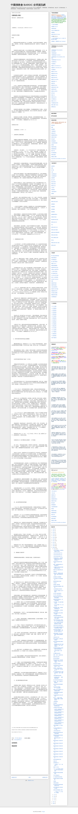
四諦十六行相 (56, 767)
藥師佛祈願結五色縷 (57, 581)
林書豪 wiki (53, 495)
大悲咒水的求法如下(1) (57, 556)
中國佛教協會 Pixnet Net (56, 59)
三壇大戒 (53, 493)
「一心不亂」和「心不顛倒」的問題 (58, 792)
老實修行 (55, 571)
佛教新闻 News (54, 85)
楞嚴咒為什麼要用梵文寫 (58, 569)
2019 (54, 532)
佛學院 (52, 144)
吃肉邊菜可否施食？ (57, 663)
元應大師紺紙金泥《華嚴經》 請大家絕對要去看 (58, 620)
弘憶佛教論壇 (53, 173)
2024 (54, 530)
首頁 (30, 777)
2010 (54, 544)
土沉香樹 (59, 480)
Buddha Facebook (54, 279)
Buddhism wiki (54, 350)
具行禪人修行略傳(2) (57, 593)
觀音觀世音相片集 (54, 219)
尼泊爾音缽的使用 (56, 653)
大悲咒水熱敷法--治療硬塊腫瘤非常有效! (58, 551)
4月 (54, 798)
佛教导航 (53, 83)
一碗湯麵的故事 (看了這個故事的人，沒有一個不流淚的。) (58, 645)
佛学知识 (53, 93)
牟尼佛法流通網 (54, 292)
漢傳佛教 (53, 129)
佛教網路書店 (53, 148)
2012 (54, 540)
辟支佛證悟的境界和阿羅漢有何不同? (58, 785)
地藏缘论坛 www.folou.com (56, 67)
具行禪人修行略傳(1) (57, 595)
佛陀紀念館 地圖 (54, 229)
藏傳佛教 (53, 211)
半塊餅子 (55, 582)
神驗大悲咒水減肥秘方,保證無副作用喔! (58, 690)
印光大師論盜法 (56, 775)
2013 (54, 539)
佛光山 (52, 240)
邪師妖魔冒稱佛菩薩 (57, 615)
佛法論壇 (53, 139)
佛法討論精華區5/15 (17, 739)
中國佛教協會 (53, 52)
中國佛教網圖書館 (60, 18)
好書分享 (55, 761)
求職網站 (53, 32)
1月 (54, 799)
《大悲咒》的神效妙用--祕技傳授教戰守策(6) (58, 710)
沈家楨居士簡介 (56, 637)
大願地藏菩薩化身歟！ (57, 675)
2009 (54, 545)
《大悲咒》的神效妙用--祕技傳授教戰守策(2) (58, 720)
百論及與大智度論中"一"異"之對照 (56, 687)
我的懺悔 (55, 703)
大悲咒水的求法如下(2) (57, 554)
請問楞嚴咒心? (56, 762)
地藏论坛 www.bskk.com (56, 65)
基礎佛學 (53, 177)
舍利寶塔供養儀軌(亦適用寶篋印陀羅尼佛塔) (58, 648)
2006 (54, 803)
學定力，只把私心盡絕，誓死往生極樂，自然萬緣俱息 (58, 698)
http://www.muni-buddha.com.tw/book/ (58, 158)
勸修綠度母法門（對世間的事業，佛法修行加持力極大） (58, 661)
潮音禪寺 (53, 488)
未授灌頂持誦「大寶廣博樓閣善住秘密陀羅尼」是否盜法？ (58, 559)
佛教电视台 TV (54, 81)
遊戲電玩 (53, 166)
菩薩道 (54, 781)
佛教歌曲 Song (54, 75)
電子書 (52, 170)
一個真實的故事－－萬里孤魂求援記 (58, 678)
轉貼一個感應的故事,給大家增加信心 (58, 565)
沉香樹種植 (57, 479)
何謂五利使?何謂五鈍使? (58, 625)
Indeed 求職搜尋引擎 (55, 30)
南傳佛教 (53, 209)
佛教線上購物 (53, 156)
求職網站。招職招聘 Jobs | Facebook (58, 41)
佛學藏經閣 (53, 140)
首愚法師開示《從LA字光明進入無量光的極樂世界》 (58, 634)
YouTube (54, 275)
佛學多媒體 (62, 17)
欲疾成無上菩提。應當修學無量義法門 (58, 608)
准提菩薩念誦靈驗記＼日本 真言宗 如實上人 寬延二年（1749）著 (58, 630)
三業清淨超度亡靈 (56, 730)
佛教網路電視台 (54, 135)
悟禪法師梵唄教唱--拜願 (58, 789)
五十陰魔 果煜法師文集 (57, 776)
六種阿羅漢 (55, 701)
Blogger (43, 811)
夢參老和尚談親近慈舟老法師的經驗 (58, 733)
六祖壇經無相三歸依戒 (57, 588)
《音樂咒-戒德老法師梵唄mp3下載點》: (58, 618)
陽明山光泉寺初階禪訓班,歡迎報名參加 (58, 705)
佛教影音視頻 (53, 137)
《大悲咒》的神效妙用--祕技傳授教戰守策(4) (58, 715)
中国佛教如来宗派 (54, 102)
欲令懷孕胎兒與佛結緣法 (58, 679)
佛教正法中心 (53, 100)
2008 (54, 547)
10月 (55, 796)
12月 (55, 548)
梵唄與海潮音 (56, 782)
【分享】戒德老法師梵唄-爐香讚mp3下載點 (58, 623)
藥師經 (52, 17)
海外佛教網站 (53, 152)
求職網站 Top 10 (54, 26)
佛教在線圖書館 (57, 17)
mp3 (54, 269)
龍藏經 (52, 193)
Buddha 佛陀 (61, 489)
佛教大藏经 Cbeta (54, 104)
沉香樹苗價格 (62, 479)
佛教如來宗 (53, 133)
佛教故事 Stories (54, 73)
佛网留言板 (53, 106)
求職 (52, 36)
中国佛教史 (53, 69)
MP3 (53, 320)
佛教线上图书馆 (54, 91)
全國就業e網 (53, 28)
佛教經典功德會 (54, 294)
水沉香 (53, 478)
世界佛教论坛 (53, 98)
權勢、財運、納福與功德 (58, 654)
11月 (55, 794)
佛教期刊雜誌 (53, 146)
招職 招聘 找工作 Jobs (55, 34)
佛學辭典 (53, 204)
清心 (52, 224)
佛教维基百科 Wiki (54, 87)
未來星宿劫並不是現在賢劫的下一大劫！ (58, 666)
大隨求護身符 (53, 191)
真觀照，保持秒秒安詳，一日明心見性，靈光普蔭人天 (58, 669)
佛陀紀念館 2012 (54, 227)
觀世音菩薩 (53, 181)
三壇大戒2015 (54, 491)
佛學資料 (53, 125)
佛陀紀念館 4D (54, 222)
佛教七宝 (53, 95)
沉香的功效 (57, 478)
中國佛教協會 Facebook (55, 54)
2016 (54, 534)
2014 (54, 537)
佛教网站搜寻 (53, 89)
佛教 (52, 127)
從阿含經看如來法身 (57, 759)
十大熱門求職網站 (54, 24)
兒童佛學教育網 (54, 142)
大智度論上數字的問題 (57, 707)
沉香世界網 (55, 481)
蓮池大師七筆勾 (56, 656)
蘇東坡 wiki (53, 185)
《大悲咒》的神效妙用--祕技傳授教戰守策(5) (58, 712)
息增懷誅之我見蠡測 (57, 576)
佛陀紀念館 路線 (54, 234)
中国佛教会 (53, 63)
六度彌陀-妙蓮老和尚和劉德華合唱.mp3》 (58, 568)
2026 (54, 529)
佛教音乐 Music (54, 71)
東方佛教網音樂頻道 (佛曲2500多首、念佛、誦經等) (58, 672)
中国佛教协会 (53, 61)
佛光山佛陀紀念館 (54, 237)
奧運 (52, 168)
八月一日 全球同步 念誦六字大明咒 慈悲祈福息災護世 (58, 769)
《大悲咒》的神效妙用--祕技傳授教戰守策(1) (58, 723)
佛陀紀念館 (53, 183)
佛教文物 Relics (54, 77)
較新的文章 (14, 777)
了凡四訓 (64, 16)
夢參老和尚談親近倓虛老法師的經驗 (58, 736)
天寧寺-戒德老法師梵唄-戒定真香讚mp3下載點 (58, 628)
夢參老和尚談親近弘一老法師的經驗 (58, 600)
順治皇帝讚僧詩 (56, 658)
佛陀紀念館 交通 (54, 201)
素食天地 (53, 150)
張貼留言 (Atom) (31, 780)
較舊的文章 (45, 777)
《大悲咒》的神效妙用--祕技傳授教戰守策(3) (58, 718)
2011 (54, 542)
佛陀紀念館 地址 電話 (55, 242)
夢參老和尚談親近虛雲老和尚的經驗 (58, 597)
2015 (54, 535)
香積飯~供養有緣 (56, 584)
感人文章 (53, 179)
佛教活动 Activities (54, 79)
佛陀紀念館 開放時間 (55, 232)
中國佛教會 (53, 131)
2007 (54, 801)
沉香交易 (61, 478)
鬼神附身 (53, 189)
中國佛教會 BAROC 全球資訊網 (28, 4)
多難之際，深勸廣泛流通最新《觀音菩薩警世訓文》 (58, 574)
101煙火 (52, 187)
